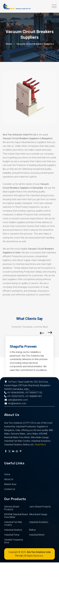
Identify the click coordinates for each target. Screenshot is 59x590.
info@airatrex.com (15, 403)
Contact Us (9, 489)
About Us (8, 479)
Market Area (10, 484)
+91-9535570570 (14, 396)
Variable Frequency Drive (13, 541)
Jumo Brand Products (40, 506)
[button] (25, 390)
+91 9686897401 (33, 396)
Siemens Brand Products (11, 508)
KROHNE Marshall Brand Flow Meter (16, 516)
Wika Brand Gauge (38, 514)
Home (7, 474)
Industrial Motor (37, 534)
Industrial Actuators (38, 522)
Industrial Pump (11, 534)
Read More (40, 444)
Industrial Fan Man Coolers (13, 523)
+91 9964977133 (33, 392)
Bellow (32, 529)
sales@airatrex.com (16, 399)
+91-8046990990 (14, 392)
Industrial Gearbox (13, 529)
